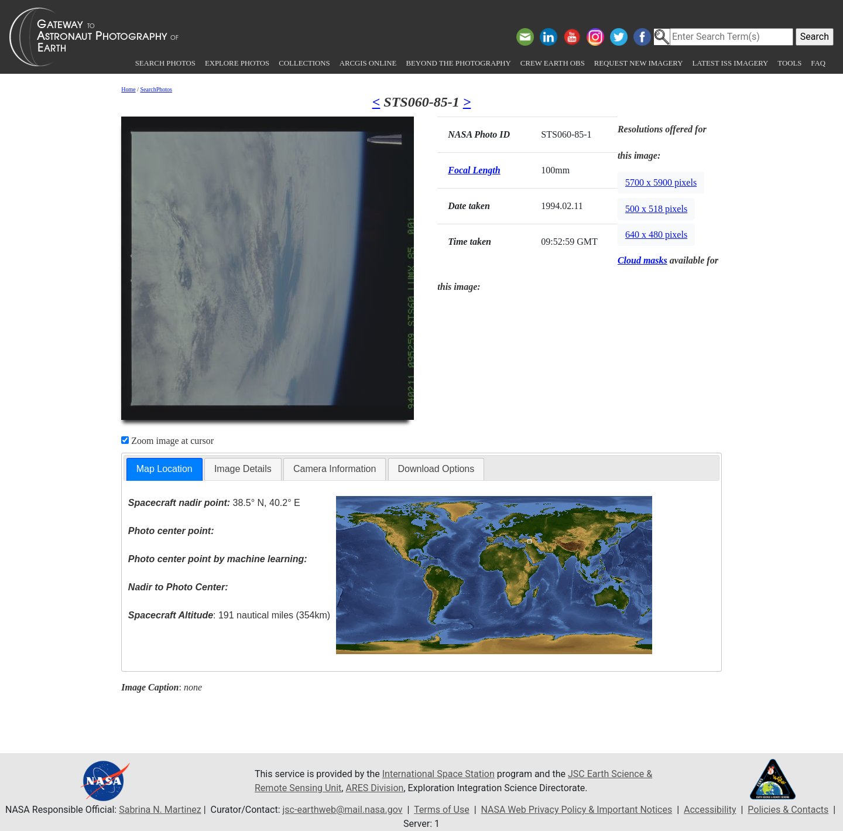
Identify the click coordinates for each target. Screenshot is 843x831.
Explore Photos (237, 63)
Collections (304, 63)
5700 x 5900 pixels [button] (661, 182)
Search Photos (165, 63)
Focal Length (474, 170)
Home (128, 89)
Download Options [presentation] (436, 469)
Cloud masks (642, 260)
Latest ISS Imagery (730, 63)
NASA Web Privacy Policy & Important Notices (576, 809)
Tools (789, 63)
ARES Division (374, 788)
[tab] (164, 469)
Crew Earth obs (552, 63)
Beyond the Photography (458, 63)
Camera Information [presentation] (334, 469)
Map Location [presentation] (164, 469)
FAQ (818, 63)
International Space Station (438, 773)
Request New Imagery (638, 63)
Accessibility (710, 809)
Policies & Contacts (788, 809)
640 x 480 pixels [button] (656, 235)
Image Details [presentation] (243, 469)
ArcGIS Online (368, 63)
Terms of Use (442, 809)
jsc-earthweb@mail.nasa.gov (343, 809)
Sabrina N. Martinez (160, 809)
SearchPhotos (156, 89)
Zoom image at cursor (167, 441)
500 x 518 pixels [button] (656, 209)
